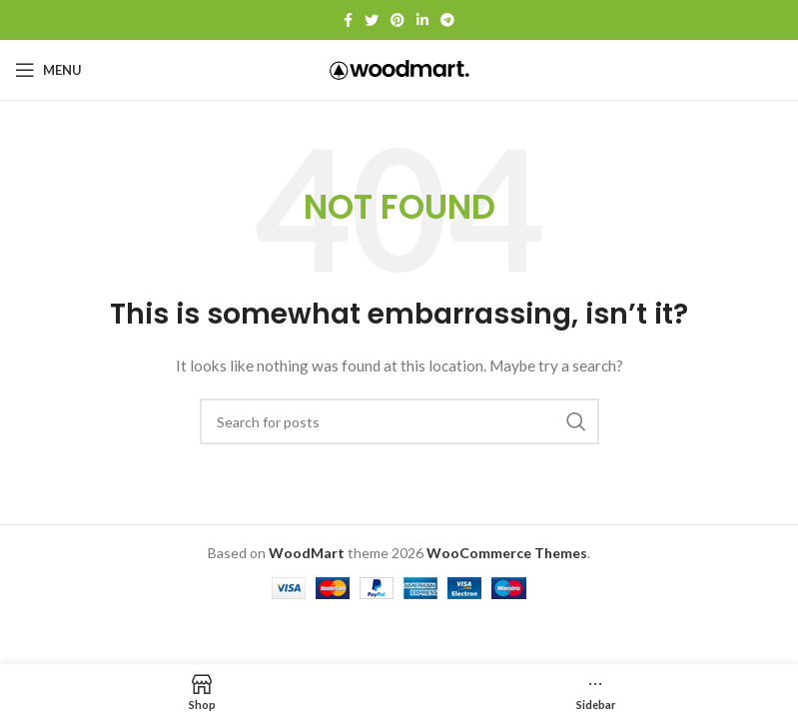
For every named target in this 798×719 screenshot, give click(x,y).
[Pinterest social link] (397, 20)
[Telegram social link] (447, 20)
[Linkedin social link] (422, 20)
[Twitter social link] (372, 20)
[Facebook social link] (348, 20)
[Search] (399, 421)
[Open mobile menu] (48, 70)
